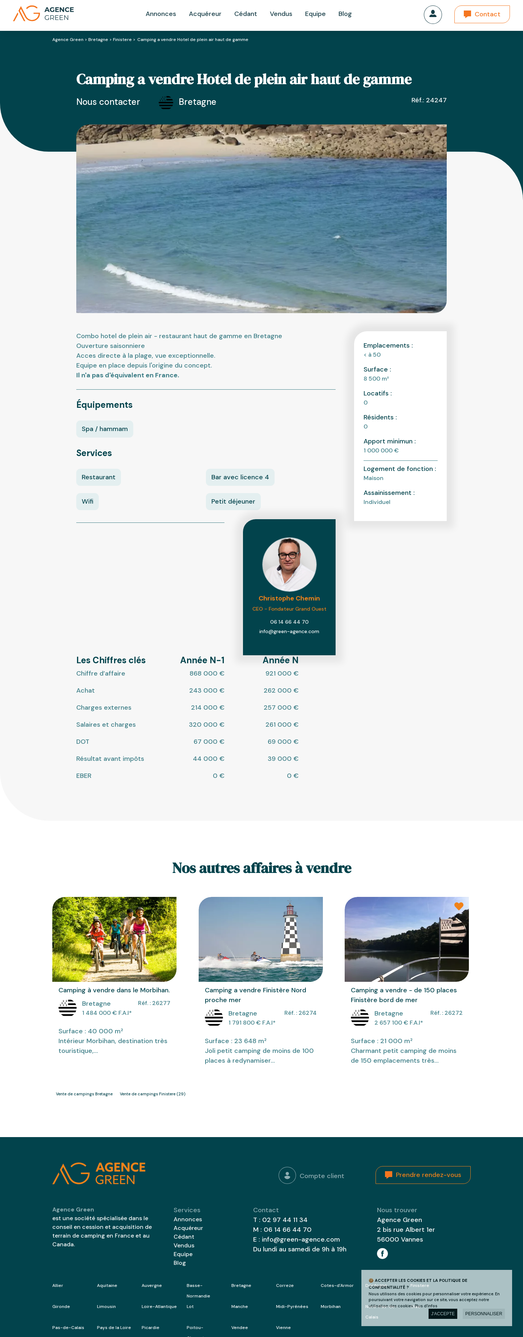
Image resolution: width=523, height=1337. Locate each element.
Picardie (150, 1327)
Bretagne (98, 39)
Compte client (311, 1175)
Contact (487, 14)
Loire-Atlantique (159, 1306)
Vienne (283, 1327)
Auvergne (152, 1285)
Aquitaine (107, 1285)
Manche (239, 1306)
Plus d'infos (426, 1305)
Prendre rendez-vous (428, 1174)
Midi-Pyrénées (292, 1306)
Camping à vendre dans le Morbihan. (114, 990)
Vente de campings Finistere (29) (152, 1093)
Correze (285, 1285)
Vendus (281, 13)
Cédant (245, 13)
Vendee (239, 1327)
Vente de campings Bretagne (84, 1093)
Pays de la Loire (114, 1327)
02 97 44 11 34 (285, 1219)
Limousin (106, 1306)
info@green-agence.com (289, 631)
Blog (345, 13)
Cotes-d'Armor (337, 1285)
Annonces (161, 13)
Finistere (122, 39)
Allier (57, 1285)
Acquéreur (205, 13)
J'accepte (443, 1313)
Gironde (61, 1306)
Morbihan (331, 1306)
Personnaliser (483, 1313)
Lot (190, 1306)
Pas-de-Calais (68, 1327)
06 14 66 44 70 (289, 622)
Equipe (315, 13)
